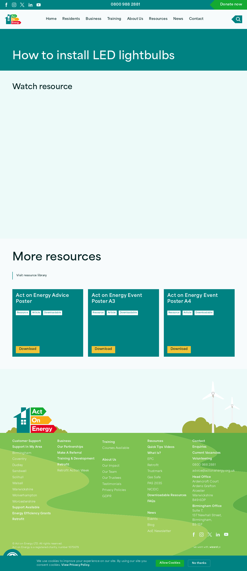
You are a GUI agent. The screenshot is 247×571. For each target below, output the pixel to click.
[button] (71, 19)
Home (51, 19)
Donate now (231, 4)
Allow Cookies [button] (170, 563)
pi (215, 547)
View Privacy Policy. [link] (75, 565)
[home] (13, 19)
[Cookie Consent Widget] (123, 563)
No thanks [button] (199, 563)
